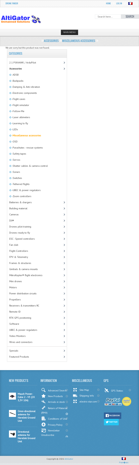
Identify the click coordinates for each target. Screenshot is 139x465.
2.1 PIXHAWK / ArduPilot (22, 62)
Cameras (14, 214)
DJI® (11, 220)
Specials (13, 350)
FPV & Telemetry (18, 257)
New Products (52, 396)
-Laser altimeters (20, 117)
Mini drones (15, 281)
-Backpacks (17, 80)
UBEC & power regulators (23, 330)
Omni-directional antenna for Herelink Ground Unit (26, 416)
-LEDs (14, 129)
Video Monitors (17, 336)
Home (108, 3)
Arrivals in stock (53, 402)
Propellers (15, 299)
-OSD (14, 141)
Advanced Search (54, 390)
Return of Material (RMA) (54, 409)
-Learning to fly (19, 123)
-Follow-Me (17, 111)
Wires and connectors (20, 342)
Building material (18, 208)
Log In (119, 3)
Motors (13, 287)
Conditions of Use (54, 418)
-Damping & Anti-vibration (25, 86)
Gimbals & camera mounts (23, 269)
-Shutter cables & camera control (29, 165)
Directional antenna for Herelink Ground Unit (26, 436)
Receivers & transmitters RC (24, 305)
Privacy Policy (52, 424)
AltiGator (68, 458)
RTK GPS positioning (20, 317)
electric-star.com (85, 401)
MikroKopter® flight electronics (25, 275)
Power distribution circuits (23, 293)
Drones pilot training (20, 226)
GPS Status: (114, 390)
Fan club (13, 244)
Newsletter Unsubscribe (50, 433)
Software (14, 323)
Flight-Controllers (18, 251)
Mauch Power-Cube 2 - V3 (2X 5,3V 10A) (26, 397)
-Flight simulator (20, 105)
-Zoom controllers (21, 196)
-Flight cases (18, 99)
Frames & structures (20, 263)
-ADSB (15, 74)
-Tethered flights (20, 184)
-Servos (15, 159)
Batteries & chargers (20, 202)
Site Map (81, 390)
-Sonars (15, 172)
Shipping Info (83, 395)
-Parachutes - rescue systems (27, 147)
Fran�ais (123, 461)
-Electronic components (24, 93)
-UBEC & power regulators (26, 190)
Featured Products (19, 356)
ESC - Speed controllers (22, 238)
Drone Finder (12, 3)
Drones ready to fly (19, 232)
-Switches (16, 178)
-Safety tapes (18, 153)
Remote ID (15, 311)
